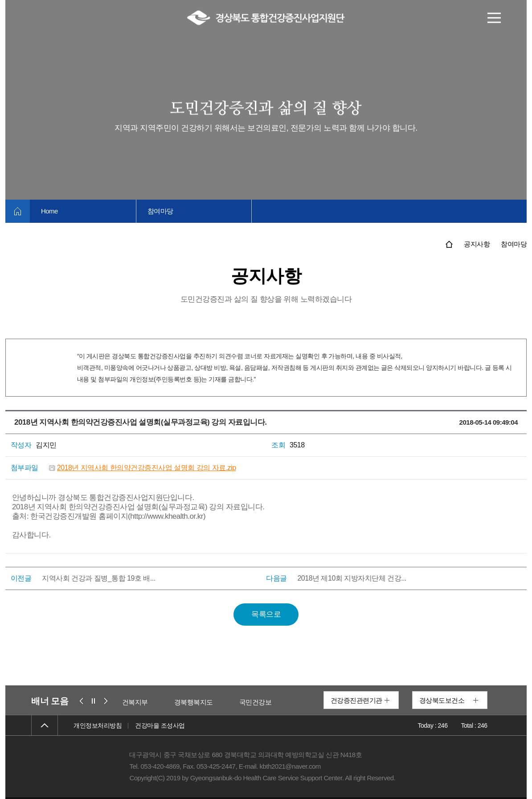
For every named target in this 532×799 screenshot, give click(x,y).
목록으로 (266, 614)
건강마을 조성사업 (159, 725)
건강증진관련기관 (356, 700)
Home (49, 211)
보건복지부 (138, 702)
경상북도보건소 (442, 700)
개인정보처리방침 (98, 725)
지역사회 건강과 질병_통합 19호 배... (98, 578)
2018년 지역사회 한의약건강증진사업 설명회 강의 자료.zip (146, 467)
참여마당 (160, 211)
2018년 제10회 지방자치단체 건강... (351, 578)
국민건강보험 (265, 702)
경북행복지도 (199, 702)
